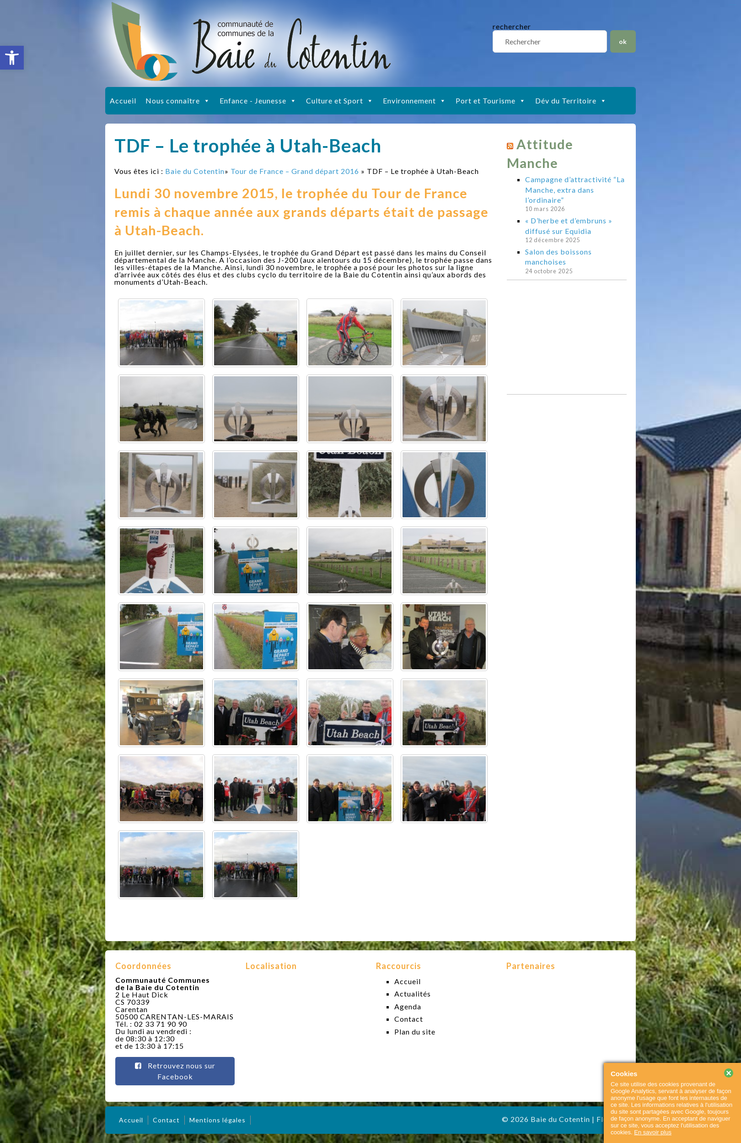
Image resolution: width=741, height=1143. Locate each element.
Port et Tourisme (491, 100)
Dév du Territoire (571, 100)
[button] (12, 58)
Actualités (412, 993)
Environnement (414, 100)
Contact (408, 1018)
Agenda (407, 1006)
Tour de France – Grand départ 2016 (295, 171)
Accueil (123, 100)
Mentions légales (217, 1120)
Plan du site (414, 1031)
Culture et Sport (340, 100)
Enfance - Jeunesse (258, 100)
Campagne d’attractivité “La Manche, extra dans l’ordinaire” (575, 189)
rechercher (512, 26)
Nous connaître (177, 100)
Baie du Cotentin (195, 171)
